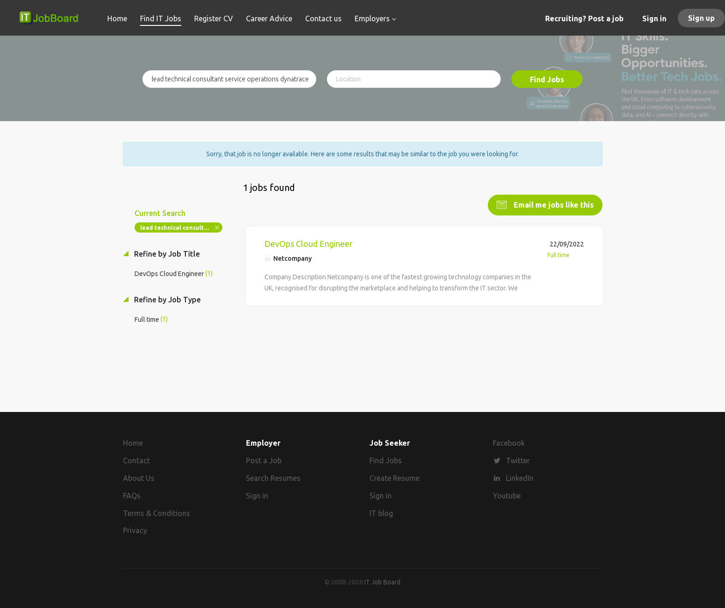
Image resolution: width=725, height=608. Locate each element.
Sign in (654, 18)
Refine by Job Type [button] (166, 299)
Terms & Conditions (156, 513)
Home (133, 443)
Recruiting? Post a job (584, 18)
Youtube (507, 495)
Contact (136, 460)
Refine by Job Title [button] (166, 254)
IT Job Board (382, 582)
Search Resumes (273, 478)
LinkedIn (520, 478)
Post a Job (264, 460)
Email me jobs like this (553, 205)
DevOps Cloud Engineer (308, 243)
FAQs (132, 495)
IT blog (381, 513)
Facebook (509, 443)
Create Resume (394, 478)
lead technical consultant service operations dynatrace (181, 228)
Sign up (701, 18)
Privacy (135, 530)
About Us (138, 478)
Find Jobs (547, 79)
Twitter (518, 460)
